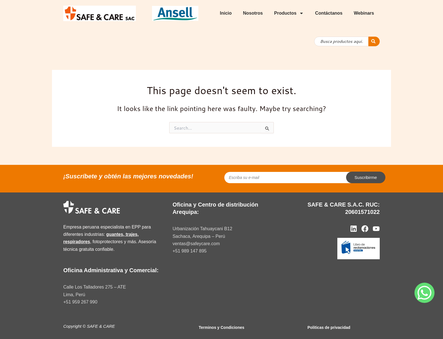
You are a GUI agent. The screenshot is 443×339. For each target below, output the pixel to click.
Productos (289, 13)
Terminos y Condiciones (221, 327)
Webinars (364, 13)
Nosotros (253, 13)
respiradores (77, 241)
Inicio (226, 13)
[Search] (374, 41)
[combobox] (341, 41)
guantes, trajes (122, 234)
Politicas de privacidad (328, 327)
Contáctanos (328, 13)
